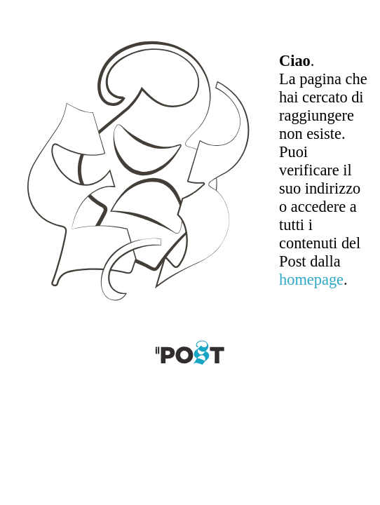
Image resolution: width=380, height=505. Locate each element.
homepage (311, 279)
